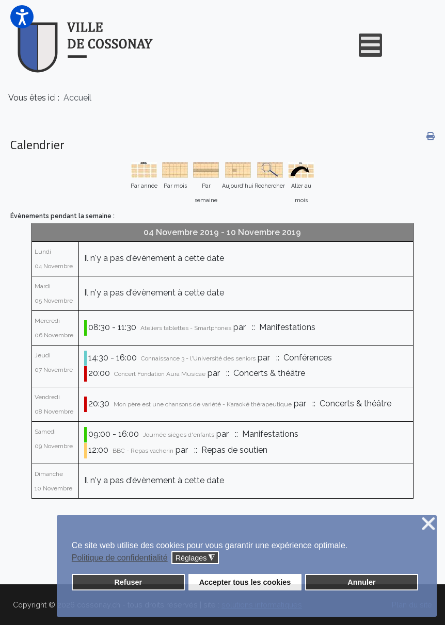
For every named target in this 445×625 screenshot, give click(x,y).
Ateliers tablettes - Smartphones (185, 328)
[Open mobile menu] (370, 45)
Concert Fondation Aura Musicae (159, 373)
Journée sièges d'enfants (178, 434)
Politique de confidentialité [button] (120, 557)
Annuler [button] (361, 582)
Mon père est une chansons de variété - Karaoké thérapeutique (203, 404)
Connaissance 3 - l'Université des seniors (198, 358)
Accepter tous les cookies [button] (245, 582)
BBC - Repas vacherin (143, 450)
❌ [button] (428, 524)
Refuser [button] (128, 582)
